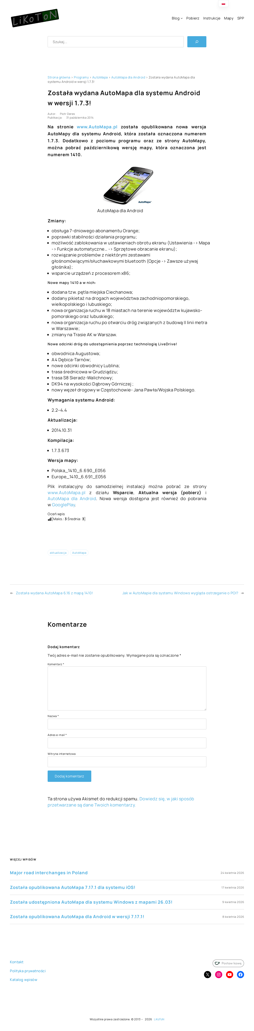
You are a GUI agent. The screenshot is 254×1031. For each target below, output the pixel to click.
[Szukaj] (196, 41)
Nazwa (53, 716)
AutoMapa (100, 77)
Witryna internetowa (62, 754)
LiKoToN (159, 1019)
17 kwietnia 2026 (232, 887)
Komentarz (56, 664)
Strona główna (59, 77)
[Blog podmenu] (182, 18)
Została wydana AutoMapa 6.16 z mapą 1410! (54, 593)
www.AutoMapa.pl (97, 127)
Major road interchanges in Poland (49, 873)
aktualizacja (58, 553)
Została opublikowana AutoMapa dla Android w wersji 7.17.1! (77, 917)
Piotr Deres (67, 114)
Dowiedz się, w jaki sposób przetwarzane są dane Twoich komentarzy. (121, 802)
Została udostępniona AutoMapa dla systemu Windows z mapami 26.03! (91, 902)
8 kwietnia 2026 (233, 917)
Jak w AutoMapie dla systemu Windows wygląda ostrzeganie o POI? (180, 593)
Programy (81, 77)
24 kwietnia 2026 (232, 873)
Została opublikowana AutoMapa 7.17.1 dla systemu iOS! (73, 887)
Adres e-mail (57, 735)
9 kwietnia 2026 (233, 902)
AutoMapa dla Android (128, 77)
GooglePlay (63, 505)
